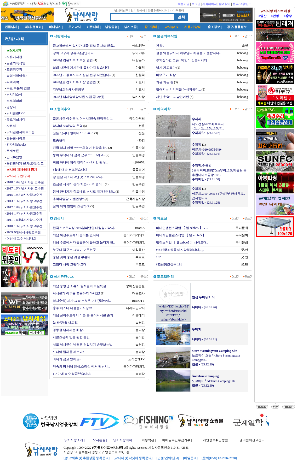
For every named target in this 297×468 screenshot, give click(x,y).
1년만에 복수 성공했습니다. (72, 374)
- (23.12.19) (203, 364)
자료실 (11, 126)
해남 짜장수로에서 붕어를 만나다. (76, 235)
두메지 (196, 329)
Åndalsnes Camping (205, 376)
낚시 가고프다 (166, 67)
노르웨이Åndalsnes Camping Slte (214, 381)
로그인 (196, 3)
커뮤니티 (93, 27)
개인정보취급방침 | (216, 440)
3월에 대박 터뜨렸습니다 (70, 169)
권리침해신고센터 (252, 440)
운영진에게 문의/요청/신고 (25, 163)
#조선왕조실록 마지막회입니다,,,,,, (180, 250)
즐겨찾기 (224, 3)
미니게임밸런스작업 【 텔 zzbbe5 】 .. (182, 235)
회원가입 (183, 3)
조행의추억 (14, 69)
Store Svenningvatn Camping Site (214, 351)
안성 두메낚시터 (203, 297)
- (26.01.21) (204, 339)
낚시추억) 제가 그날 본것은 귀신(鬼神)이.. (82, 301)
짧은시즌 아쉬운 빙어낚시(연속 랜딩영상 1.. (83, 118)
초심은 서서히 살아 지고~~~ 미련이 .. (78, 184)
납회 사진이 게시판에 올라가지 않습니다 (81, 67)
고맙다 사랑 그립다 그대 (70, 264)
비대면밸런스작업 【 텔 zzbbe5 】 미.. (182, 228)
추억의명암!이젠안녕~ (68, 199)
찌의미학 (13, 82)
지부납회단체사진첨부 (68, 89)
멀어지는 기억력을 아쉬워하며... (178, 89)
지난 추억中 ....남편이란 (172, 97)
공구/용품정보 (237, 27)
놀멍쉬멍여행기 (17, 76)
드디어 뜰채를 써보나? (68, 352)
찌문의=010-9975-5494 (207, 149)
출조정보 (214, 27)
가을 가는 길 (164, 82)
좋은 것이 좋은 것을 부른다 (71, 257)
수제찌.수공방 (202, 165)
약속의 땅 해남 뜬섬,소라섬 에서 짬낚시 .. (81, 366)
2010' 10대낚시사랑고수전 (24, 226)
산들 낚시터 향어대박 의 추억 (73, 133)
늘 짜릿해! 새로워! (65, 322)
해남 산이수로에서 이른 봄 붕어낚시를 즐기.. (84, 315)
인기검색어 (138, 10)
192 (158, 257)
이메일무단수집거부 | (177, 440)
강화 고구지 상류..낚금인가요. (73, 53)
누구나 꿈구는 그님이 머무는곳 (74, 250)
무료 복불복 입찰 (18, 88)
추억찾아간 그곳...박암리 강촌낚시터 (181, 60)
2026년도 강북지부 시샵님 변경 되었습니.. (82, 75)
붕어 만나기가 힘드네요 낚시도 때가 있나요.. (84, 191)
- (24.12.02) (206, 133)
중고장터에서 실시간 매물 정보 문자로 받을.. (84, 46)
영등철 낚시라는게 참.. (68, 330)
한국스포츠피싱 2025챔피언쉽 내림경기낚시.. (84, 228)
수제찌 (196, 119)
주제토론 (13, 151)
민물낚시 (11, 27)
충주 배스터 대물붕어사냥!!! (72, 308)
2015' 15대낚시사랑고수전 (24, 195)
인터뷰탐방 (14, 157)
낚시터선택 (121, 10)
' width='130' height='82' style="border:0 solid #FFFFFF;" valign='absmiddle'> (173, 311)
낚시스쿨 (130, 27)
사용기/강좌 (192, 27)
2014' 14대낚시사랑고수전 (24, 213)
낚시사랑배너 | (123, 440)
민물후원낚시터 (157, 10)
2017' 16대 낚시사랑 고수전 (25, 188)
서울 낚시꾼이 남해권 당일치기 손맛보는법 (82, 344)
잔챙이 (160, 46)
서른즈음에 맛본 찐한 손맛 (71, 337)
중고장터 (151, 27)
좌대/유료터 (33, 27)
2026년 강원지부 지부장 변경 (73, 60)
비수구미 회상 (166, 75)
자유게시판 (14, 57)
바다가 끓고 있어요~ (67, 359)
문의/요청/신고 (242, 3)
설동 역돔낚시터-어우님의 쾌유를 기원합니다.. (188, 53)
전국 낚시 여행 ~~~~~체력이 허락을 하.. (80, 148)
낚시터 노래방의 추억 (68, 126)
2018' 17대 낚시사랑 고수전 (25, 182)
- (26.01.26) (204, 307)
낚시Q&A (171, 27)
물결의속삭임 (16, 63)
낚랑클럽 (111, 27)
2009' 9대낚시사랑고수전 (24, 232)
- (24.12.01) (206, 154)
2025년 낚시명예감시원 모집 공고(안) (78, 97)
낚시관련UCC (16, 113)
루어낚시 (74, 27)
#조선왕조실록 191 (169, 264)
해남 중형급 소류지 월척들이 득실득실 (79, 286)
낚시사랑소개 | (74, 440)
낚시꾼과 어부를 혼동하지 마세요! (76, 293)
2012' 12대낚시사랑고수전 (24, 207)
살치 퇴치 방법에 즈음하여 (71, 206)
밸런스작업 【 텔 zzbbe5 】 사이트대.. (182, 242)
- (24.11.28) (206, 202)
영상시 (11, 107)
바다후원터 (177, 10)
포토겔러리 (14, 101)
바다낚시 (55, 27)
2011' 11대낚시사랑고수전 (24, 220)
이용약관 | (149, 440)
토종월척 (59, 140)
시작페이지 (209, 3)
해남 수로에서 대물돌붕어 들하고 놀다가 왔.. (84, 242)
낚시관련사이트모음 (21, 132)
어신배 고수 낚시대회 (21, 238)
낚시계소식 (14, 94)
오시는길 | (100, 440)
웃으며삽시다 (16, 119)
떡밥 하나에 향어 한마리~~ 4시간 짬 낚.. (80, 162)
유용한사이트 (16, 138)
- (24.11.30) (206, 179)
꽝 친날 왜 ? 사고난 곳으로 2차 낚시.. (78, 177)
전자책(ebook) (16, 144)
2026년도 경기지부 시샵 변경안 (74, 82)
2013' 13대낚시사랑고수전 (24, 201)
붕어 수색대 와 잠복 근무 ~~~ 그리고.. (79, 155)
